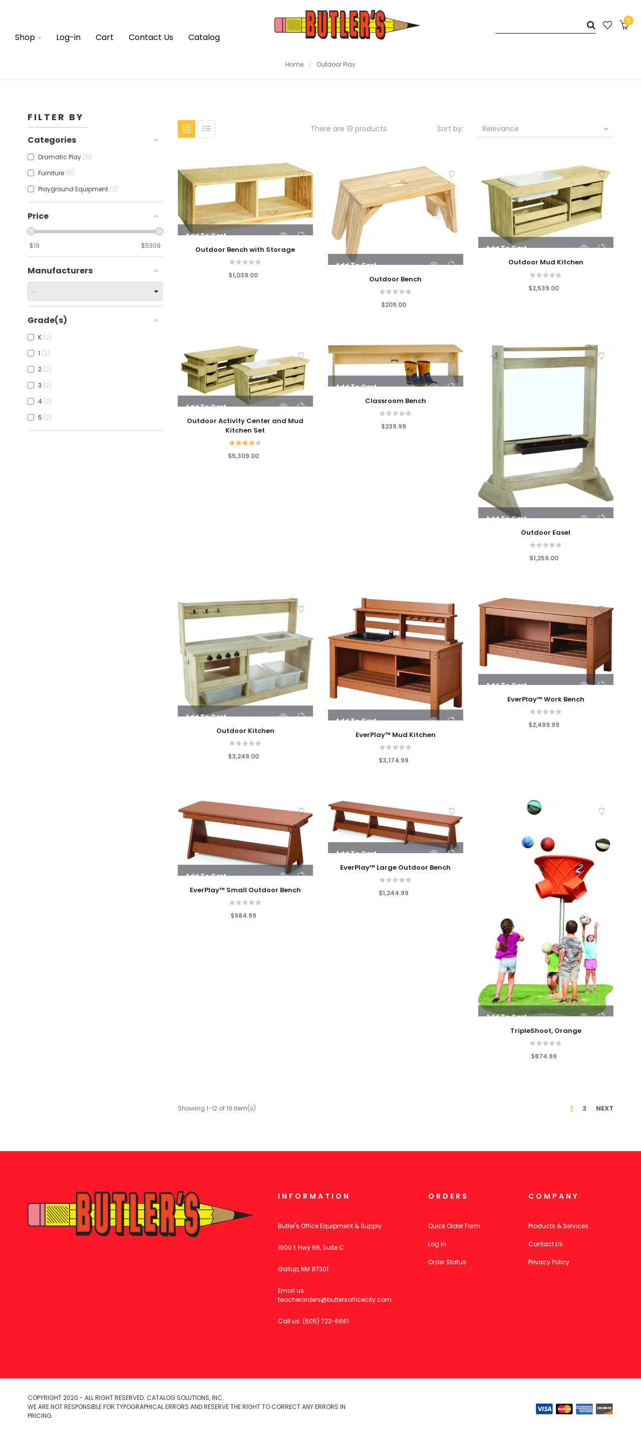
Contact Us (545, 1244)
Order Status (447, 1262)
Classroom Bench (395, 401)
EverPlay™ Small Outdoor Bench (245, 890)
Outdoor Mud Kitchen (545, 262)
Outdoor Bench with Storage (245, 249)
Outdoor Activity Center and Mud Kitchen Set (245, 426)
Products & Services (558, 1226)
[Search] (545, 25)
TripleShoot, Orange (545, 1030)
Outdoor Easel (545, 532)
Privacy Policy (548, 1262)
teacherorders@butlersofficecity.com (335, 1299)
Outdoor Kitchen (245, 731)
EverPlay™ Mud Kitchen (396, 735)
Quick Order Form (454, 1226)
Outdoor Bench (395, 279)
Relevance (546, 129)
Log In (437, 1244)
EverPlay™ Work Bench (545, 699)
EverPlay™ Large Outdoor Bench (395, 867)
